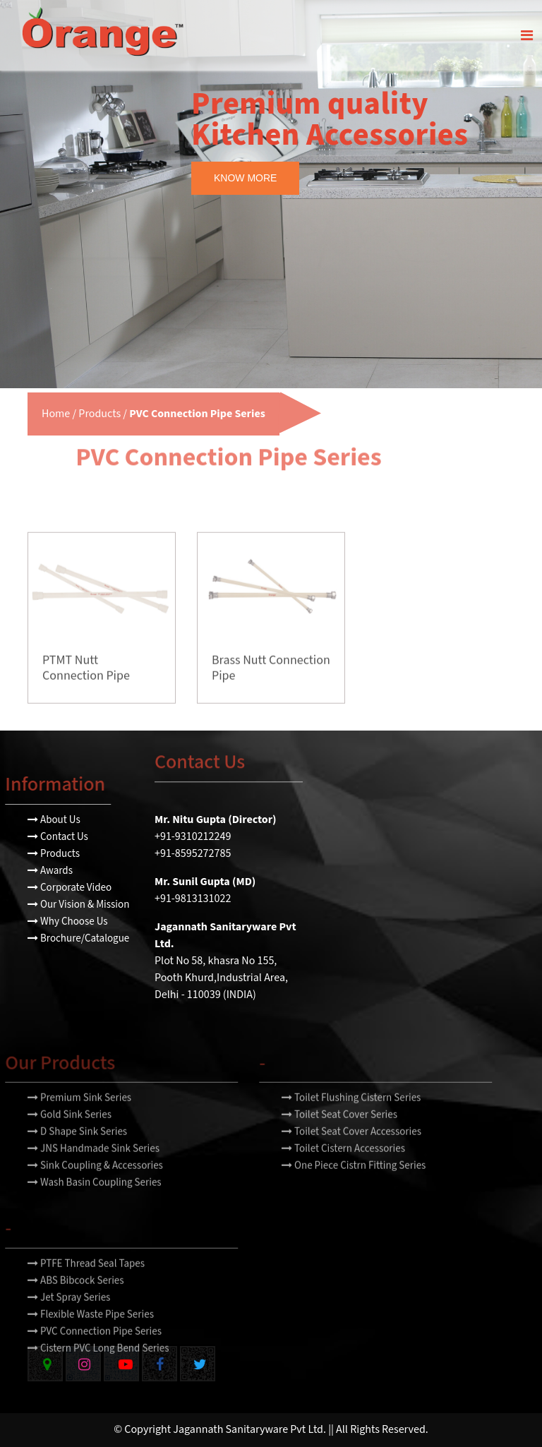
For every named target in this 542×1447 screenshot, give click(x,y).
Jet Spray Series (69, 1316)
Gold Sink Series (70, 1134)
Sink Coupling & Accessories (95, 1184)
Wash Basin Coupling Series (95, 1201)
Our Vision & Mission (78, 904)
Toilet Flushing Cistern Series (351, 1117)
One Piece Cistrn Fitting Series (354, 1184)
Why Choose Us (68, 921)
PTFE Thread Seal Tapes (86, 1283)
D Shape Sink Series (77, 1151)
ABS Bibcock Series (76, 1300)
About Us (54, 820)
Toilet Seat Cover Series (339, 1134)
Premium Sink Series (79, 1117)
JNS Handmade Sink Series (93, 1168)
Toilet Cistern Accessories (343, 1168)
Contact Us (58, 836)
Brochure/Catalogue (78, 938)
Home (56, 414)
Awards (50, 870)
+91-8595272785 (193, 853)
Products (99, 414)
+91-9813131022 (193, 898)
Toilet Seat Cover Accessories (351, 1151)
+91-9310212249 (193, 836)
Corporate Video (70, 887)
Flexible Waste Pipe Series (91, 1333)
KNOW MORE (245, 178)
